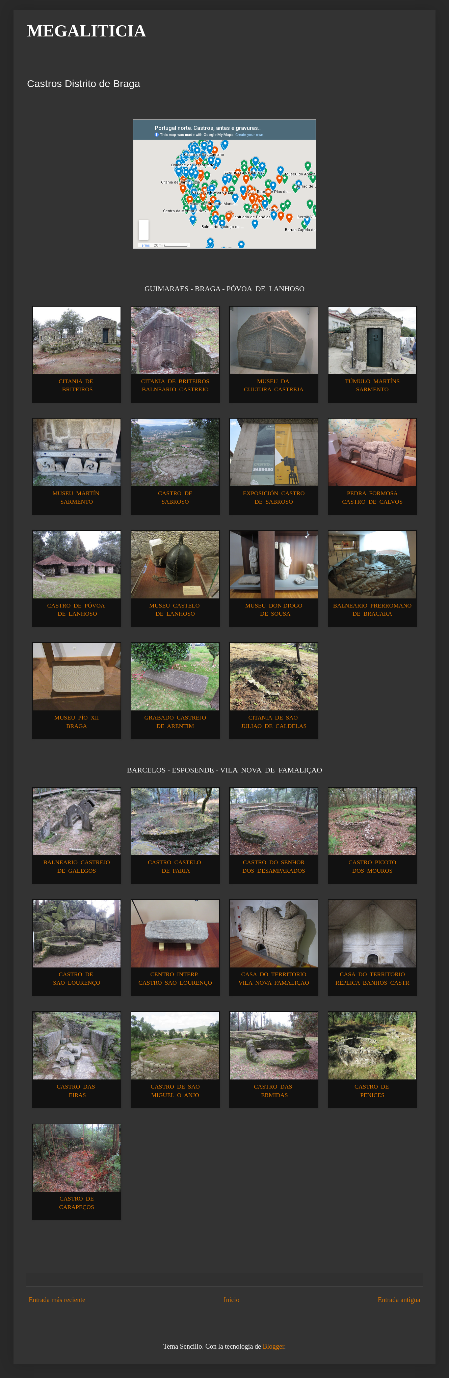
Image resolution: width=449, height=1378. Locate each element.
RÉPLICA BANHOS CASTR (373, 982)
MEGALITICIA (86, 30)
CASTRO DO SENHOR (274, 862)
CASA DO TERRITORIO (274, 974)
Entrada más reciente (57, 1299)
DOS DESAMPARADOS (273, 870)
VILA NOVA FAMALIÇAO (273, 982)
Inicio (231, 1299)
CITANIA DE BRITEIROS (175, 381)
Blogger (273, 1346)
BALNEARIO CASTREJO (175, 389)
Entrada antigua (399, 1299)
